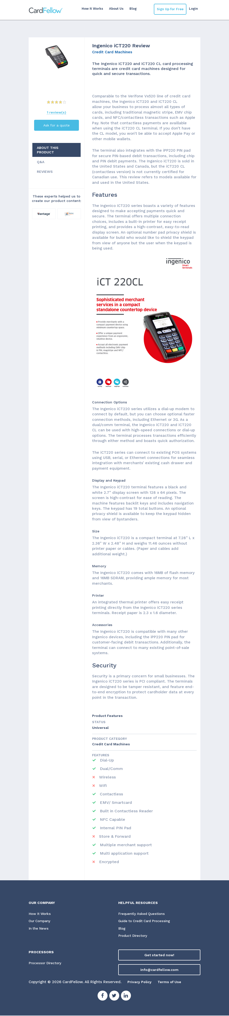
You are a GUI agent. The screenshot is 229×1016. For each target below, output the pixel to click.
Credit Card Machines (112, 52)
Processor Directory (46, 964)
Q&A (40, 162)
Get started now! (159, 955)
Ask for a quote (56, 125)
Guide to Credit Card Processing (146, 921)
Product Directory (133, 936)
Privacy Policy (140, 982)
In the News (39, 929)
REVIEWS (45, 172)
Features (100, 755)
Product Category (109, 739)
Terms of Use (172, 982)
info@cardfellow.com (159, 970)
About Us (114, 8)
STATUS (99, 722)
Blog (131, 8)
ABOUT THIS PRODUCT (47, 150)
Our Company (41, 921)
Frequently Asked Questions (142, 914)
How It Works (90, 8)
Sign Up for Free (170, 9)
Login (193, 8)
